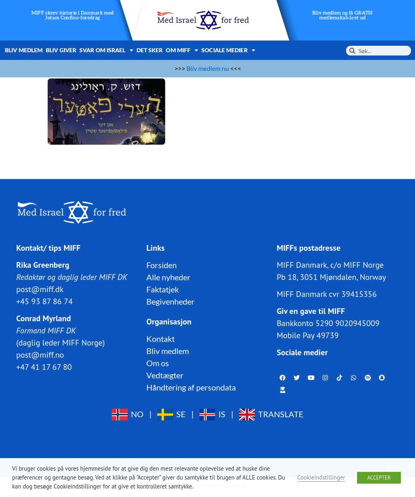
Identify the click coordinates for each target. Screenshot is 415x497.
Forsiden (161, 265)
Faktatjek (162, 289)
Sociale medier (228, 50)
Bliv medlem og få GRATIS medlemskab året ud (342, 15)
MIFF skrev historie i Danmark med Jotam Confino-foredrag (73, 15)
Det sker (150, 50)
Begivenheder (170, 301)
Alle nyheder (168, 277)
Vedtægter (165, 375)
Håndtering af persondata (191, 387)
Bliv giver (61, 50)
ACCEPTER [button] (379, 477)
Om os (157, 363)
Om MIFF (182, 50)
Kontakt (160, 338)
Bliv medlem (24, 50)
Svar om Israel (106, 50)
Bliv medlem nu (207, 68)
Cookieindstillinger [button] (321, 477)
